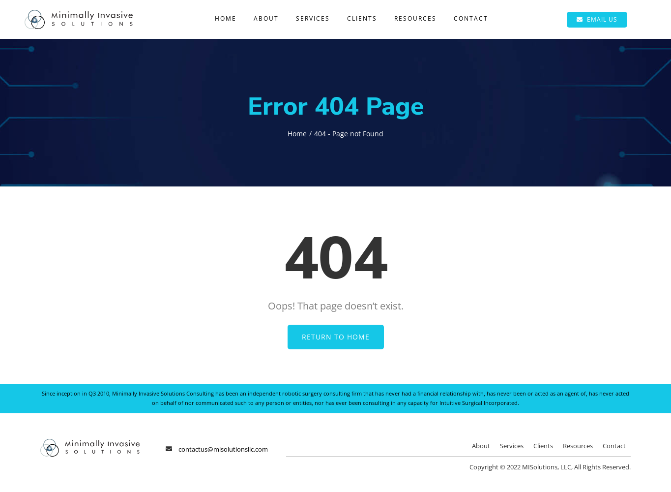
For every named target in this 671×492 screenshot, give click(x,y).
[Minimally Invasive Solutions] (79, 13)
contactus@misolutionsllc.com (223, 449)
